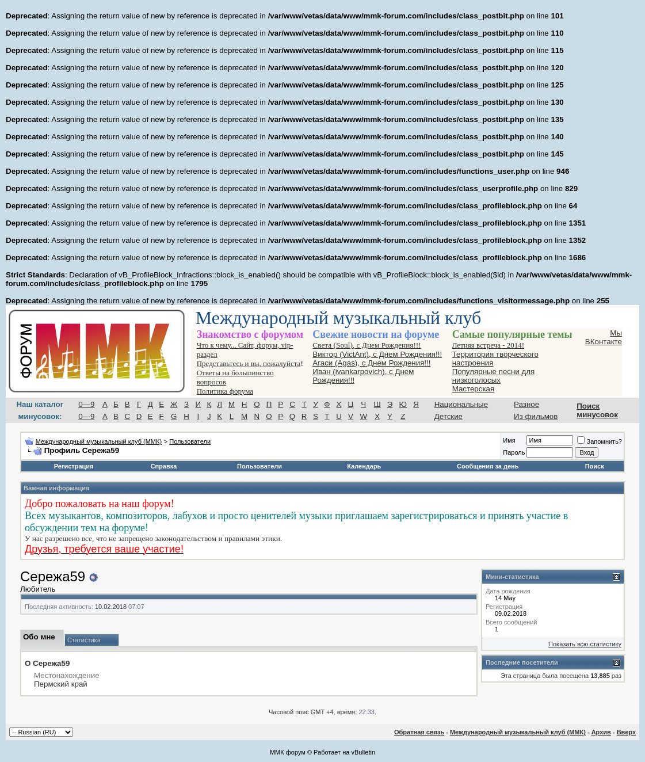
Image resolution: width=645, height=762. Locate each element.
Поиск (594, 466)
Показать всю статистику (584, 644)
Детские (448, 416)
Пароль (514, 452)
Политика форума (225, 391)
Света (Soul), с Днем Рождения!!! (366, 345)
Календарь (364, 466)
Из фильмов (536, 416)
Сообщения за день (487, 466)
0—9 (86, 404)
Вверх (626, 732)
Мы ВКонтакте (603, 337)
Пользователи (190, 441)
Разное (526, 404)
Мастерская (473, 388)
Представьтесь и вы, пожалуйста (249, 363)
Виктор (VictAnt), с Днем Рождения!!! (377, 354)
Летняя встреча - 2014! (488, 345)
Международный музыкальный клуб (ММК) (99, 441)
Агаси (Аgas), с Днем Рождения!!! (371, 363)
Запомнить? (599, 441)
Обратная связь (419, 732)
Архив (601, 732)
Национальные (461, 404)
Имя (509, 440)
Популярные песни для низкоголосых (493, 375)
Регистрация (74, 466)
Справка (164, 466)
